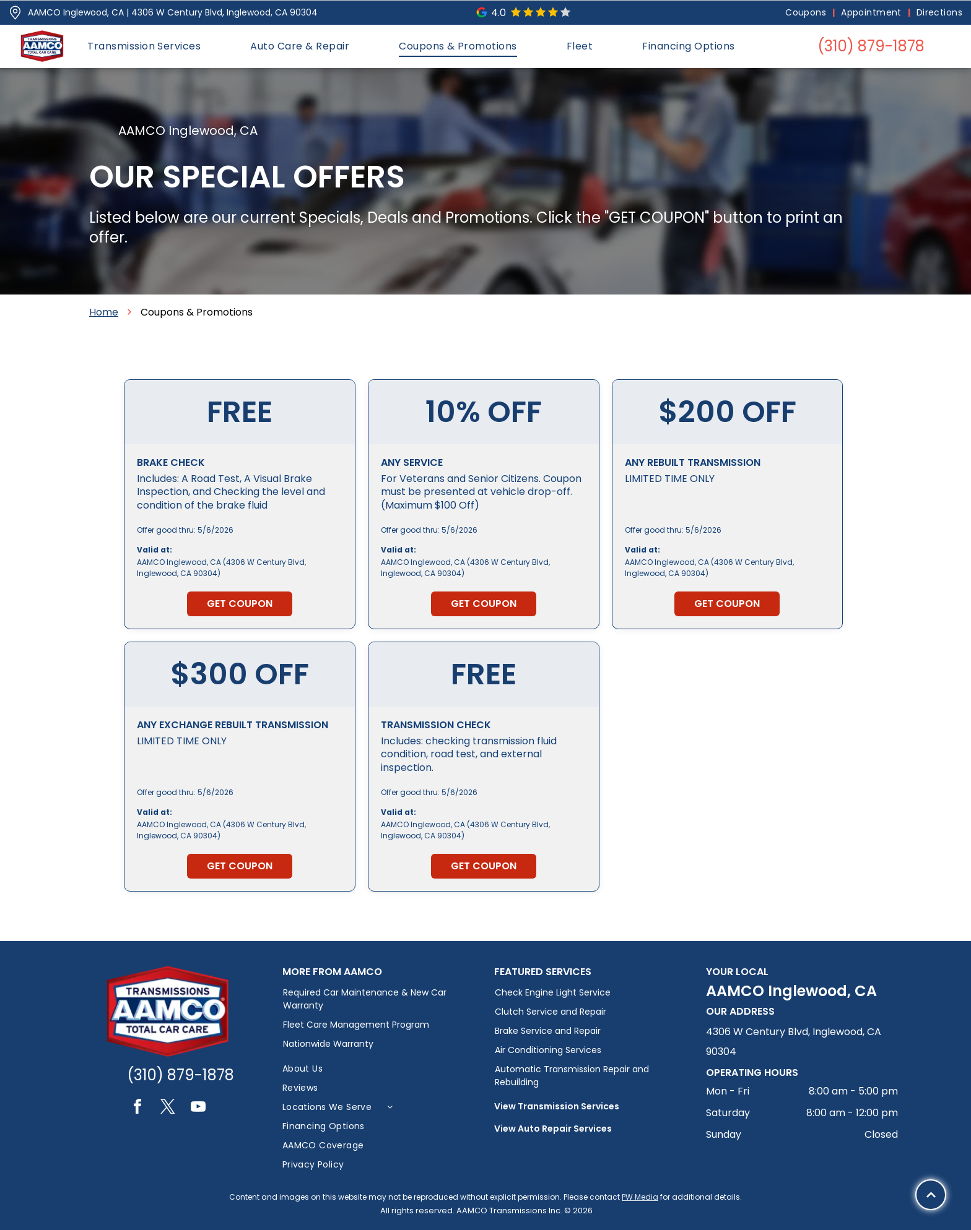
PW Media (640, 1197)
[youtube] (198, 1108)
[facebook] (137, 1108)
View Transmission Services (556, 1106)
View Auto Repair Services (553, 1128)
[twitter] (167, 1108)
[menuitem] (807, 12)
